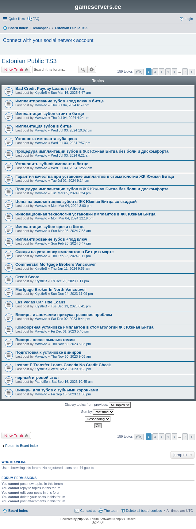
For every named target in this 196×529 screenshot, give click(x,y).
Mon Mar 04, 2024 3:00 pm (71, 205)
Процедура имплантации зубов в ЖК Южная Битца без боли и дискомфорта (91, 151)
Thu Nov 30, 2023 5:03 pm (71, 344)
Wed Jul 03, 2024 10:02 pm (71, 130)
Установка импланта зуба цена (46, 138)
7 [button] (185, 71)
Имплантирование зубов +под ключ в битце (59, 101)
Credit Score (27, 277)
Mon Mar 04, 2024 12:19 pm (72, 218)
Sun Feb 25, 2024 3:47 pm (71, 243)
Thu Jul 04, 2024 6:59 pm (70, 105)
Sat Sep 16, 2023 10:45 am (72, 381)
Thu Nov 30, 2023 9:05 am (71, 356)
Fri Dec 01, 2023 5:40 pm (70, 331)
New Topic (14, 69)
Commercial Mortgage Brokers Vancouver (55, 264)
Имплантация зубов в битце (43, 126)
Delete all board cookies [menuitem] (144, 510)
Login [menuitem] (189, 19)
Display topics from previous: (98, 405)
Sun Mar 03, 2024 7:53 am (71, 231)
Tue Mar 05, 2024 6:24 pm (70, 193)
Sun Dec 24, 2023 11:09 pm (72, 293)
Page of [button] (139, 72)
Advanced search (92, 69)
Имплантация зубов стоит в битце (49, 113)
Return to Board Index (21, 445)
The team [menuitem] (111, 510)
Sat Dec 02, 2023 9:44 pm (70, 319)
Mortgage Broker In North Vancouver (50, 289)
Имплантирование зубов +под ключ (51, 239)
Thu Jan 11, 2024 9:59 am (70, 268)
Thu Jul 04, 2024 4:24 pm (70, 118)
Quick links (17, 19)
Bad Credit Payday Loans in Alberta (49, 88)
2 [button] (155, 71)
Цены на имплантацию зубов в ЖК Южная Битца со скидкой (76, 201)
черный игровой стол (37, 377)
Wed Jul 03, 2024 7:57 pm (70, 143)
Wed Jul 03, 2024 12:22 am (71, 168)
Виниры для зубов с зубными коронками (56, 390)
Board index (18, 510)
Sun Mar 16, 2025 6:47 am (71, 92)
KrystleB (40, 92)
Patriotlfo (41, 381)
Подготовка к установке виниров (48, 352)
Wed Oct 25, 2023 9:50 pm (71, 369)
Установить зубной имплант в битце (51, 164)
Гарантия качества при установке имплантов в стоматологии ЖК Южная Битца (94, 176)
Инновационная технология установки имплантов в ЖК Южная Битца (85, 214)
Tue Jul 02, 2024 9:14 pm (70, 180)
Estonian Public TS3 (29, 61)
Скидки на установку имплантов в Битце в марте (64, 251)
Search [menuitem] (190, 28)
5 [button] (174, 71)
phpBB (82, 519)
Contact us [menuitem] (88, 510)
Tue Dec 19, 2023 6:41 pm (71, 306)
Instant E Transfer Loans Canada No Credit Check (63, 365)
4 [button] (168, 71)
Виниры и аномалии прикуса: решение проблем (63, 314)
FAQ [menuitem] (36, 19)
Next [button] (191, 72)
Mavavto (40, 105)
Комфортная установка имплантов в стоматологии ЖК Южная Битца (84, 327)
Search (83, 69)
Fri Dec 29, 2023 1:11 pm (70, 281)
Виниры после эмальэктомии (45, 339)
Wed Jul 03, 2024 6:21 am (70, 155)
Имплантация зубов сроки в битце (50, 226)
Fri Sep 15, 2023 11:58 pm (71, 394)
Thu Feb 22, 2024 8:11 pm (71, 256)
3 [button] (162, 71)
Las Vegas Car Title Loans (40, 302)
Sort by (97, 412)
